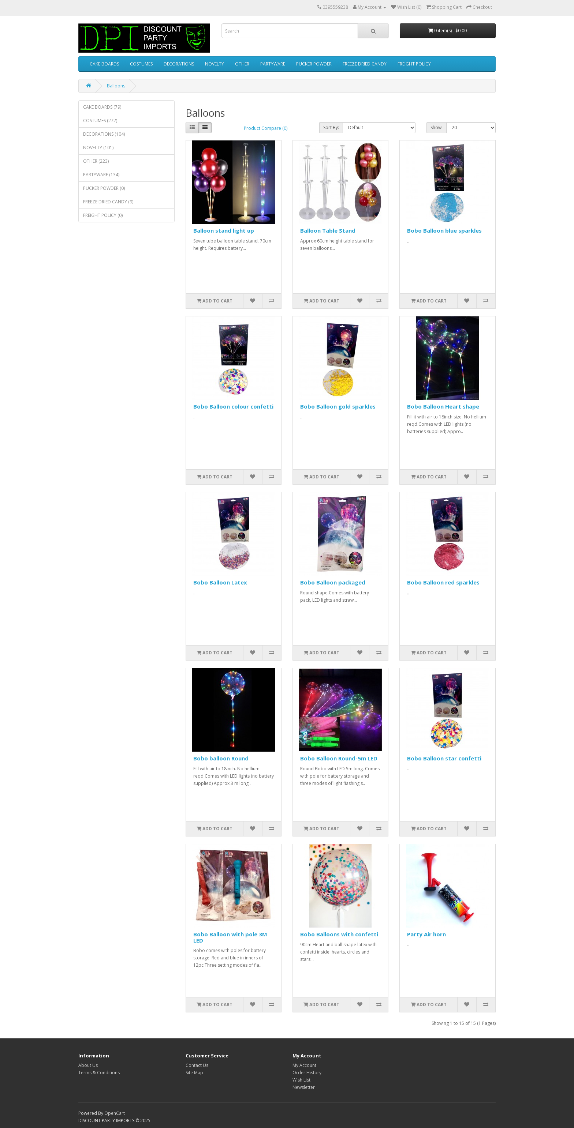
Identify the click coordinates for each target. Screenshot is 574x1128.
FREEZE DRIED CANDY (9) (108, 202)
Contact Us (197, 1065)
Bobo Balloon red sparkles (443, 582)
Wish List (301, 1080)
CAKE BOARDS (104, 64)
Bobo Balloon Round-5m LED (338, 758)
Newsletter (303, 1087)
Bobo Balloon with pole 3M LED (230, 937)
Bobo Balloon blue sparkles (444, 230)
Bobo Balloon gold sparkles (338, 406)
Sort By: (331, 127)
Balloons (116, 86)
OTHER (242, 64)
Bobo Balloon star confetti (444, 758)
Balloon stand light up (223, 230)
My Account (304, 1065)
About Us (88, 1065)
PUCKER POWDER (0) (104, 188)
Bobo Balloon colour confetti (233, 406)
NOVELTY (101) (98, 147)
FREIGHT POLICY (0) (103, 215)
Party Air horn (426, 934)
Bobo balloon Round (221, 758)
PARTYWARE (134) (101, 175)
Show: (436, 127)
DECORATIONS (179, 64)
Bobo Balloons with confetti (339, 934)
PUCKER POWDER (314, 64)
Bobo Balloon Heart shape (443, 406)
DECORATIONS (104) (104, 134)
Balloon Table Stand (327, 230)
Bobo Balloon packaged (332, 582)
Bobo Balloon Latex (220, 582)
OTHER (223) (96, 161)
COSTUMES (141, 64)
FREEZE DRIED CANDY (365, 64)
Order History (306, 1072)
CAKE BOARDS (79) (102, 107)
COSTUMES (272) (100, 120)
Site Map (194, 1072)
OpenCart (114, 1113)
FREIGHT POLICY (414, 64)
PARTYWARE (272, 64)
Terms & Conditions (99, 1072)
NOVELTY (214, 64)
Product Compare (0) (265, 128)
